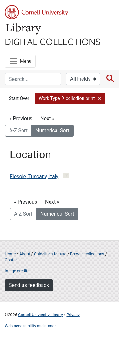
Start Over (19, 98)
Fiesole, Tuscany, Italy (34, 176)
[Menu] (20, 61)
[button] (70, 98)
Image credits (17, 271)
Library (24, 29)
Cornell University (36, 12)
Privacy (72, 314)
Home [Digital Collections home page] (10, 253)
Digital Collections (53, 41)
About (24, 253)
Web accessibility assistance (30, 325)
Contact (12, 259)
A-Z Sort (18, 130)
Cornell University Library (40, 314)
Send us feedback (29, 285)
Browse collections (87, 253)
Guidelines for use (50, 253)
